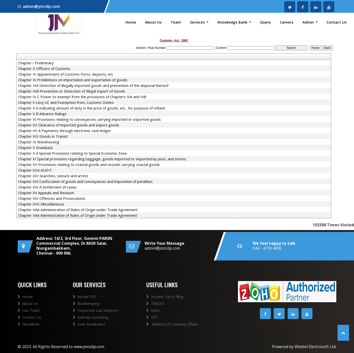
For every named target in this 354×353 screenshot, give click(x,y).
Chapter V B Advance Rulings (42, 114)
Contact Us (336, 22)
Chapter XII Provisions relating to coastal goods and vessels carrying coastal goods (89, 164)
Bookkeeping (86, 303)
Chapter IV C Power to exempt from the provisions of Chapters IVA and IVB (82, 97)
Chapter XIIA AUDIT (35, 170)
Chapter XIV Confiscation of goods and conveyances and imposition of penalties (85, 181)
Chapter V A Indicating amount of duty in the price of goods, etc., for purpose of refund (91, 108)
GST (152, 317)
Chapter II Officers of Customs (44, 68)
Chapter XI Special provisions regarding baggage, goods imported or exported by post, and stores (102, 159)
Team (176, 22)
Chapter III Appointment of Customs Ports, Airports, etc (65, 74)
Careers (287, 22)
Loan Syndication (89, 324)
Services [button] (198, 22)
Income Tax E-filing (164, 296)
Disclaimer (29, 324)
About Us (153, 22)
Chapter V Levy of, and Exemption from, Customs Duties (66, 102)
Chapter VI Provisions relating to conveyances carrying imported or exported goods (89, 119)
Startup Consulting (90, 317)
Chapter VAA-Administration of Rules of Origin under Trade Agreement (78, 210)
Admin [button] (308, 22)
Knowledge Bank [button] (233, 22)
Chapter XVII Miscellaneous (41, 204)
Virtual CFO (84, 296)
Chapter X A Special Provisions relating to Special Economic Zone (72, 153)
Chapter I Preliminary (36, 63)
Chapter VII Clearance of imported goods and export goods (68, 125)
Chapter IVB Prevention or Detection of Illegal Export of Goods (71, 91)
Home (130, 22)
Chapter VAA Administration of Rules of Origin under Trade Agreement (77, 215)
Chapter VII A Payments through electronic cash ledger (64, 131)
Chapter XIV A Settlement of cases (47, 187)
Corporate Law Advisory (95, 310)
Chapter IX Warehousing (38, 142)
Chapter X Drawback (35, 147)
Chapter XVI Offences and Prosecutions (51, 198)
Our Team (29, 310)
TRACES (155, 303)
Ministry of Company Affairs (172, 324)
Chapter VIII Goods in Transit (43, 136)
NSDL (153, 310)
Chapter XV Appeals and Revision (46, 193)
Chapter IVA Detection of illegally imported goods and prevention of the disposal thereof (93, 85)
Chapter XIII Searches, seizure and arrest (53, 176)
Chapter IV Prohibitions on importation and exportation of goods (72, 80)
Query (265, 22)
